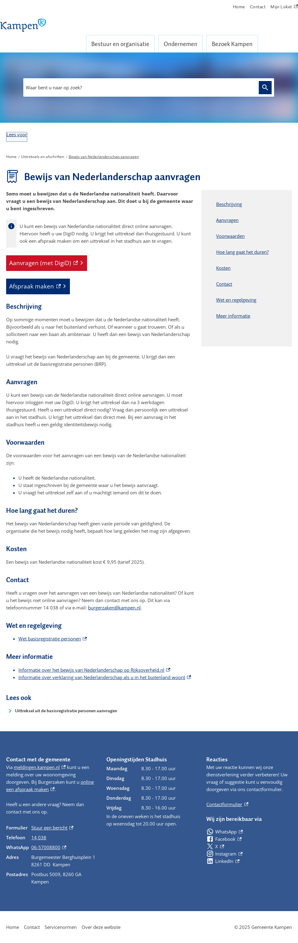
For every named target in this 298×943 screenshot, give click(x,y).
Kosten (223, 268)
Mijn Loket (284, 7)
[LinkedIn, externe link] (222, 861)
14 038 (38, 837)
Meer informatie (233, 316)
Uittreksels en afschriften (42, 156)
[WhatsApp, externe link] (224, 831)
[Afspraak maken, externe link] (38, 286)
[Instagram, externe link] (224, 853)
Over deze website (101, 927)
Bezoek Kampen (232, 43)
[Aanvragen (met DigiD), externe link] (46, 263)
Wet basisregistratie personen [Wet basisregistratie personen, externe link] (52, 639)
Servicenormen (61, 927)
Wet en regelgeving (236, 300)
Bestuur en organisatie (120, 43)
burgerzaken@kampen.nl (114, 608)
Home (239, 6)
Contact (258, 6)
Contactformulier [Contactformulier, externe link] (227, 804)
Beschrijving (229, 204)
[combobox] (148, 87)
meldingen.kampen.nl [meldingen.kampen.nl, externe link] (40, 767)
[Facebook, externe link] (223, 839)
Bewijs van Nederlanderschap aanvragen (104, 156)
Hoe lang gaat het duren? (242, 252)
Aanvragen (227, 220)
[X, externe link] (215, 846)
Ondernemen (180, 43)
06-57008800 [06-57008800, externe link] (48, 847)
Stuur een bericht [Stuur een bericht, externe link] (52, 828)
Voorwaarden (230, 236)
